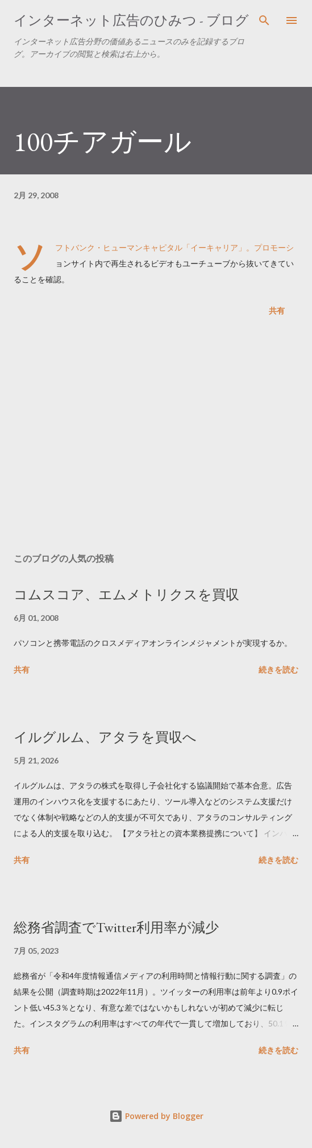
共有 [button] (277, 310)
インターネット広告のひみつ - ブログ (131, 20)
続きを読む (278, 669)
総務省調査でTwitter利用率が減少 (116, 927)
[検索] (264, 20)
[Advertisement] (156, 436)
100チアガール (103, 141)
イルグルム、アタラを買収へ (105, 737)
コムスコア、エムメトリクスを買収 (126, 594)
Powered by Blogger (156, 1116)
